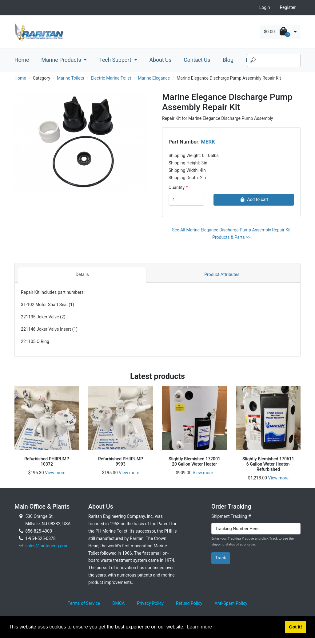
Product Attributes (221, 274)
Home (21, 60)
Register (288, 7)
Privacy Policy (150, 603)
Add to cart (253, 199)
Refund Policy (189, 603)
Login (264, 7)
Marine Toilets (70, 78)
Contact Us (197, 60)
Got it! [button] (295, 626)
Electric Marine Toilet (111, 78)
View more (55, 472)
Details (82, 274)
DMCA (118, 603)
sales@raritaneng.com (47, 545)
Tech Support (116, 60)
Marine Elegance (154, 78)
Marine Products (61, 60)
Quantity (177, 187)
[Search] (274, 60)
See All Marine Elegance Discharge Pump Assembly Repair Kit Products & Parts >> (231, 233)
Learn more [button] (199, 626)
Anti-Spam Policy (231, 603)
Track (220, 557)
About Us (161, 60)
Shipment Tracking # (231, 516)
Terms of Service (84, 603)
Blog (228, 60)
